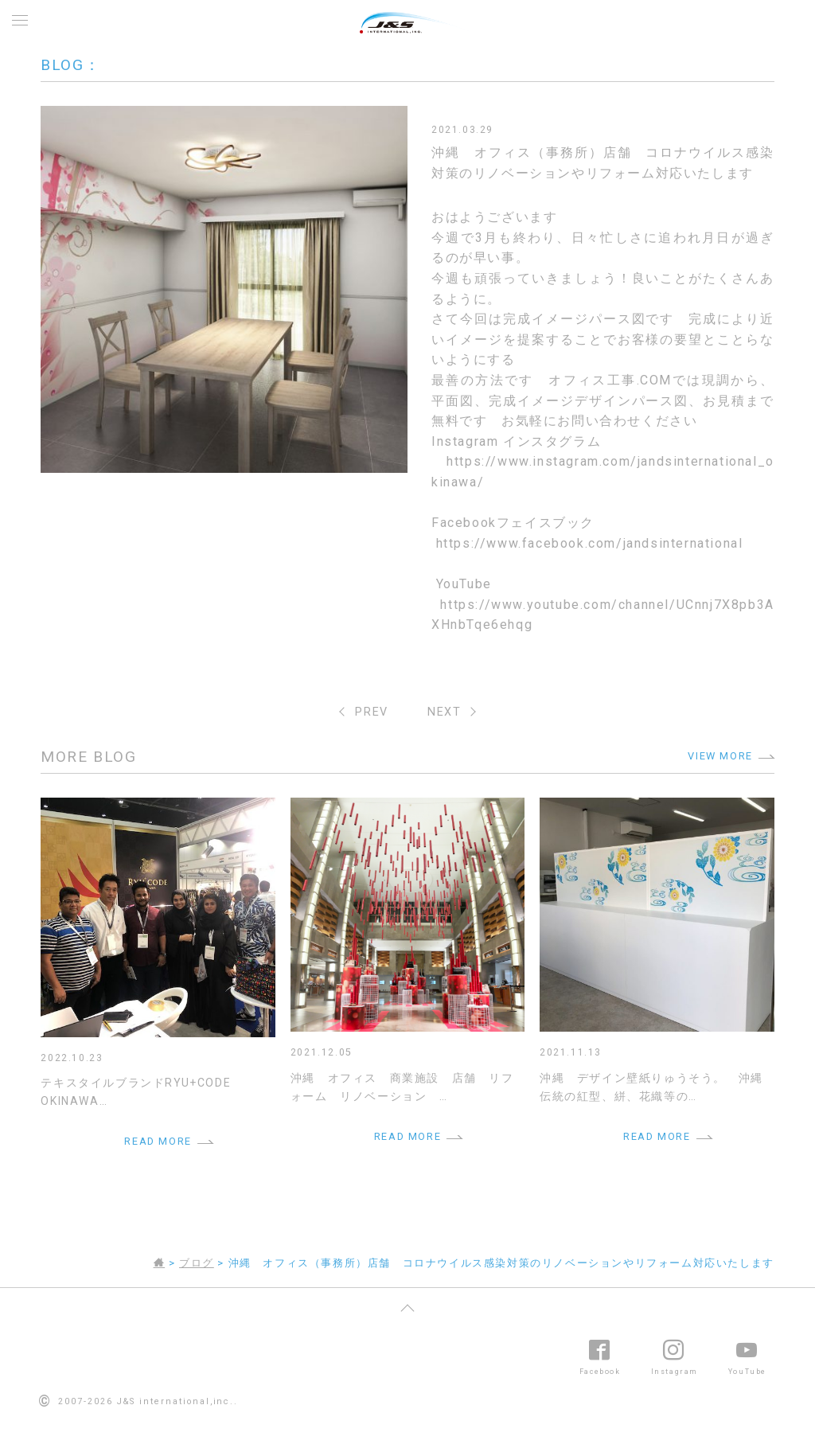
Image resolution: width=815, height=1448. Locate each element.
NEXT (444, 712)
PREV (371, 712)
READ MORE (157, 1141)
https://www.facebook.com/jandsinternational (589, 543)
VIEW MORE (720, 756)
